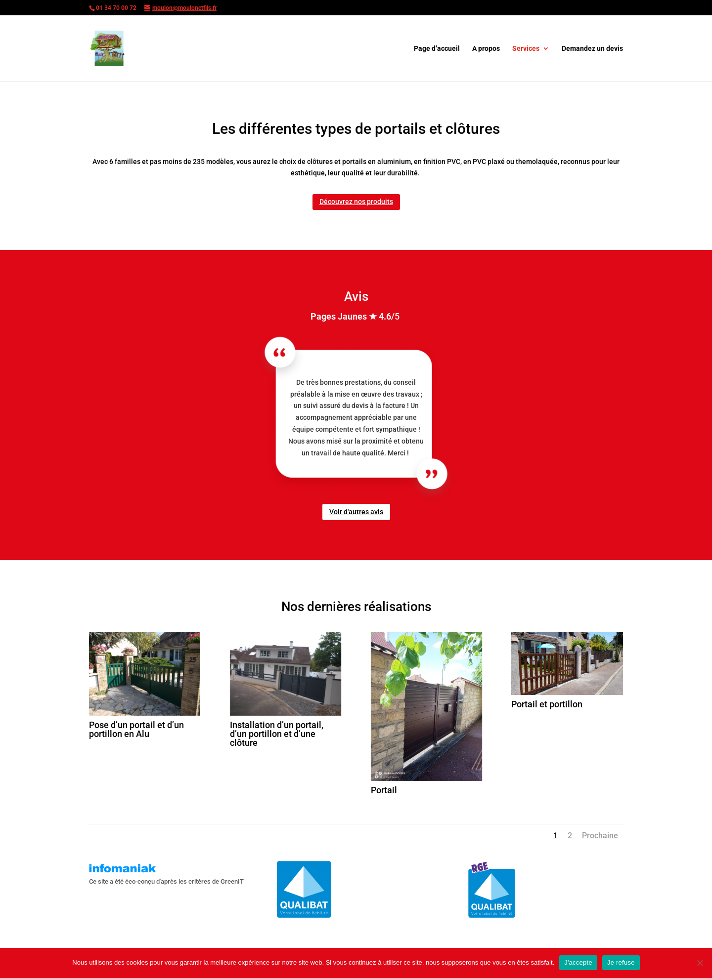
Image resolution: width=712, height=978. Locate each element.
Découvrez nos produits (356, 201)
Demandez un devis (592, 48)
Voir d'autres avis (356, 512)
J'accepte (578, 962)
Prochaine (600, 835)
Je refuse (621, 962)
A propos (486, 48)
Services (525, 48)
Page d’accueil (437, 48)
